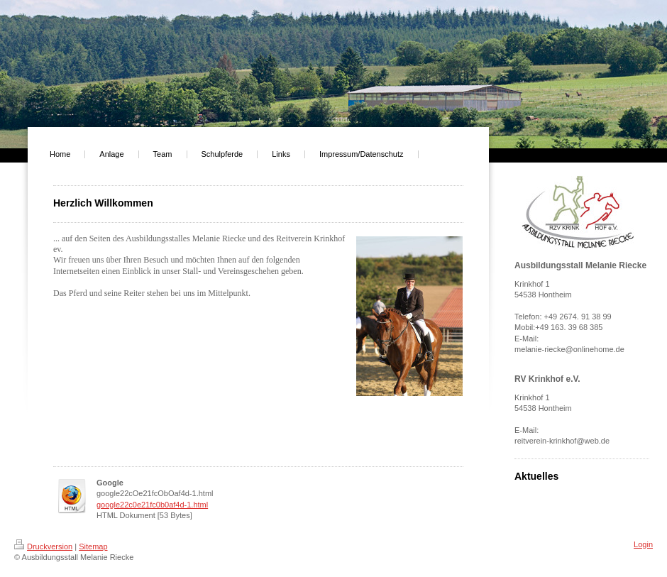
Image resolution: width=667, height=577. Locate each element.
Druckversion (43, 546)
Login (643, 544)
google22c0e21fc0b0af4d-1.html (152, 504)
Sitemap (93, 546)
